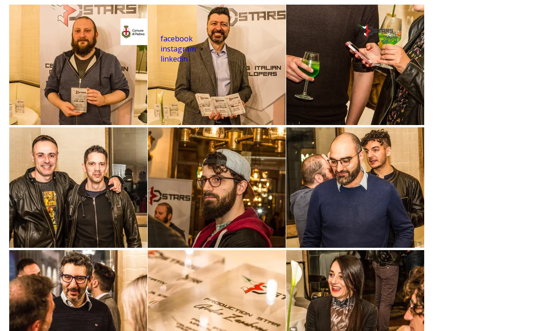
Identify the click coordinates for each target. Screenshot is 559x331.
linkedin (174, 59)
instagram (178, 49)
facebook (177, 39)
